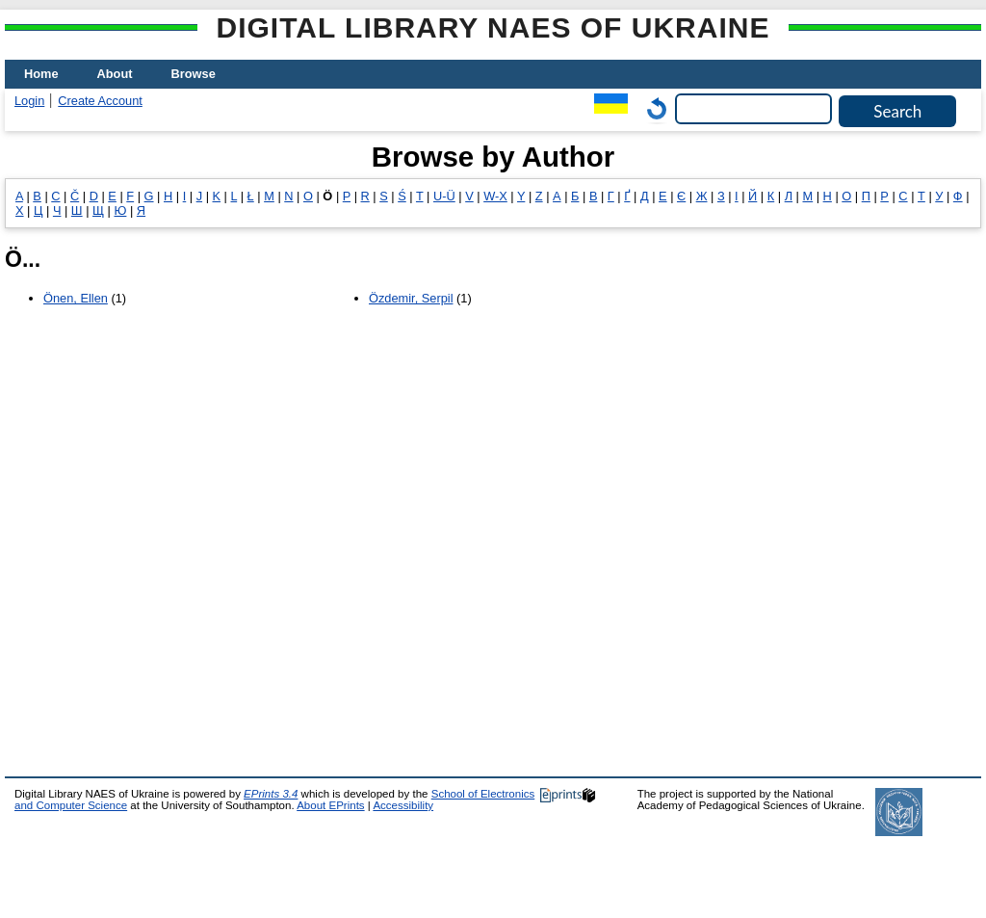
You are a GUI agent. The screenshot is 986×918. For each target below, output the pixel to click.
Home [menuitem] (41, 73)
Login (29, 100)
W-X (495, 196)
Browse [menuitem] (193, 73)
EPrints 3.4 (271, 794)
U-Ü (444, 196)
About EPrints (330, 805)
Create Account (100, 100)
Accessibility (403, 805)
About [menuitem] (115, 73)
